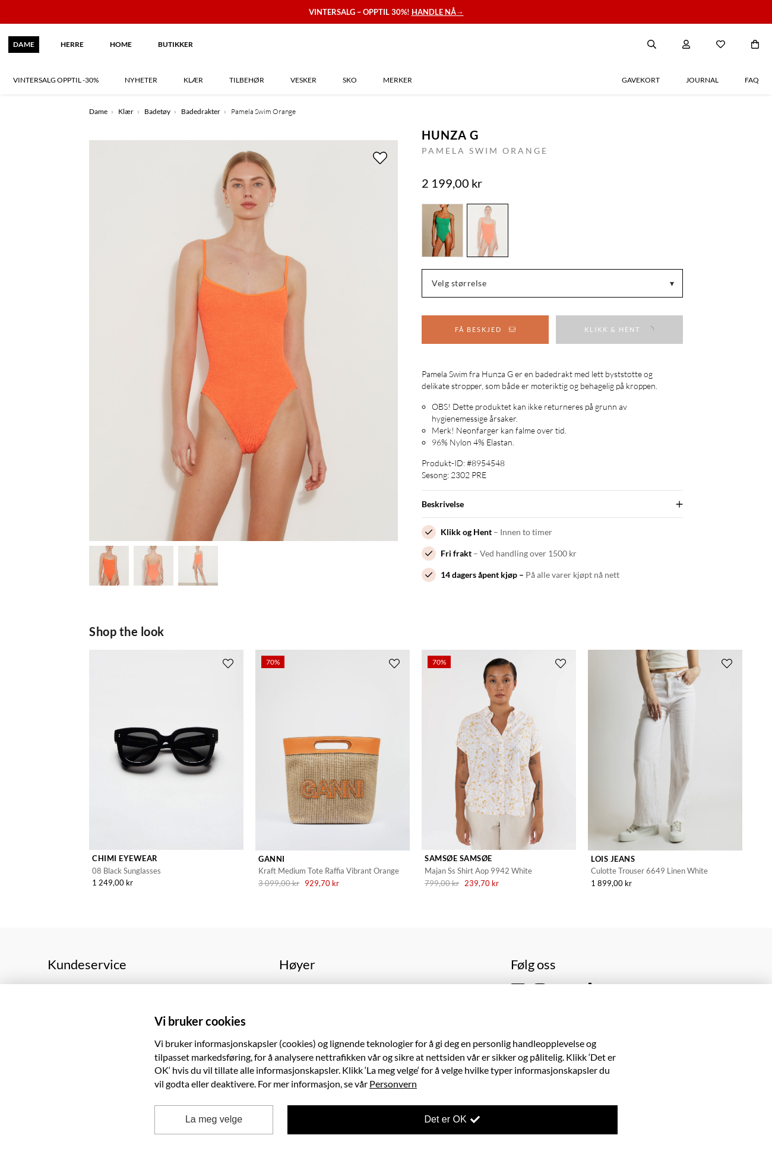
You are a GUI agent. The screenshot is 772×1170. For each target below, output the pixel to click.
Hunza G (450, 135)
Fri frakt (456, 553)
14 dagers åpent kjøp (479, 575)
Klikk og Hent (466, 532)
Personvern (393, 1083)
